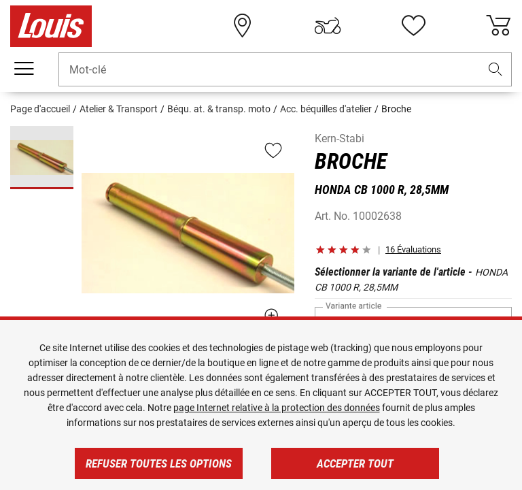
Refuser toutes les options (159, 463)
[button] (495, 69)
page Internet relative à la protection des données (276, 407)
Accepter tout (355, 463)
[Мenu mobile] (23, 69)
